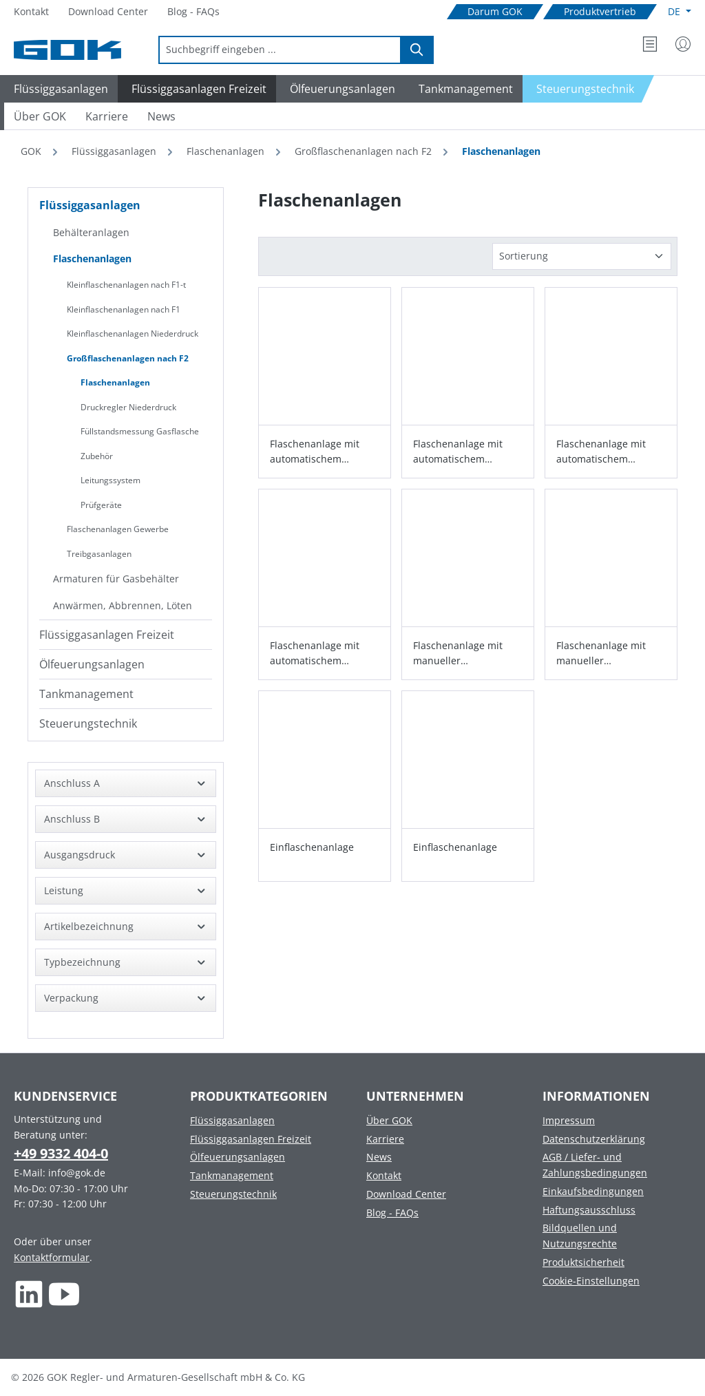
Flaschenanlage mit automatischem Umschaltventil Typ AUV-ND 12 (458, 452)
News (379, 1156)
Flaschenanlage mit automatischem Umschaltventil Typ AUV (611, 452)
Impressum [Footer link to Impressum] (569, 1120)
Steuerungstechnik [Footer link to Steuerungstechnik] (233, 1194)
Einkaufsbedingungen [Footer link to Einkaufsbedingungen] (593, 1191)
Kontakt (383, 1175)
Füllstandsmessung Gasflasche (140, 431)
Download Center (406, 1194)
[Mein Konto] (682, 44)
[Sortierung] (581, 256)
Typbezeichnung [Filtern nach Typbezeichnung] (125, 962)
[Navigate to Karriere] (107, 116)
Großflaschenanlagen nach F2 (128, 358)
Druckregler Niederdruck (128, 407)
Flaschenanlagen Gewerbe (118, 529)
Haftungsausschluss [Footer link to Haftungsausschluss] (589, 1209)
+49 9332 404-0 (61, 1153)
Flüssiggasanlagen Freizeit (106, 634)
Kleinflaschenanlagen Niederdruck (132, 333)
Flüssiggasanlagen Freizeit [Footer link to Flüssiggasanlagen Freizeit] (250, 1138)
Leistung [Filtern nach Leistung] (125, 890)
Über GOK (389, 1120)
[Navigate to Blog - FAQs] (193, 12)
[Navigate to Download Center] (108, 12)
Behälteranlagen (91, 232)
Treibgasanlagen (99, 554)
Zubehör (97, 456)
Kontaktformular (52, 1257)
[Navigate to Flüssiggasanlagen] (59, 89)
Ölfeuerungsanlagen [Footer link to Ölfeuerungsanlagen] (237, 1156)
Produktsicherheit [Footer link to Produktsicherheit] (583, 1262)
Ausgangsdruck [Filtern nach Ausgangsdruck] (125, 854)
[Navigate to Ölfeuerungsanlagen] (340, 89)
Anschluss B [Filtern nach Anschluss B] (125, 818)
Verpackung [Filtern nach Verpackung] (125, 997)
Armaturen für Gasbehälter (116, 578)
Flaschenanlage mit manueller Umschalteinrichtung (461, 653)
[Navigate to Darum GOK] (495, 12)
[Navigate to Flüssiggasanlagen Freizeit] (197, 89)
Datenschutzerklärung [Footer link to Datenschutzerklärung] (594, 1138)
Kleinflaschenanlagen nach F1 (123, 309)
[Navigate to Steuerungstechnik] (589, 89)
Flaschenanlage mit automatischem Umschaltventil (314, 452)
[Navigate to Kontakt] (31, 12)
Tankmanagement (86, 693)
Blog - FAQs (392, 1212)
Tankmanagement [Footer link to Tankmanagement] (231, 1175)
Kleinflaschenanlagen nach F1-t (126, 284)
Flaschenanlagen (92, 258)
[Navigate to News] (161, 116)
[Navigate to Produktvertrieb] (600, 12)
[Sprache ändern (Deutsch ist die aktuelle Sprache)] (679, 11)
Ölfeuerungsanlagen (92, 664)
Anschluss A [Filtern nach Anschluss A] (125, 783)
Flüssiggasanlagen (89, 205)
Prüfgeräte (101, 505)
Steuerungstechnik (88, 723)
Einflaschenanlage (312, 847)
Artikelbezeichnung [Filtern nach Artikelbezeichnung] (125, 926)
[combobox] (279, 50)
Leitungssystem (110, 480)
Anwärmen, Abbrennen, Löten (122, 605)
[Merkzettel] (649, 44)
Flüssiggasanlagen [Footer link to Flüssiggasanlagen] (232, 1120)
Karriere (385, 1138)
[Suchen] (417, 50)
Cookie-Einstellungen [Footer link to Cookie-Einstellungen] (591, 1280)
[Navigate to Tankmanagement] (464, 89)
